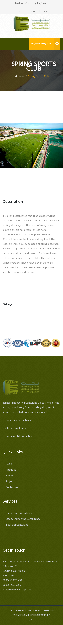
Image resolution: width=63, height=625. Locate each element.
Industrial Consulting (15, 525)
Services (9, 476)
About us (9, 470)
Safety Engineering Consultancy (21, 519)
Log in (33, 11)
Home (21, 11)
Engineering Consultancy (17, 513)
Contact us (10, 487)
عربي (45, 11)
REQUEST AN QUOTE (45, 44)
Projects (9, 482)
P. (33, 620)
